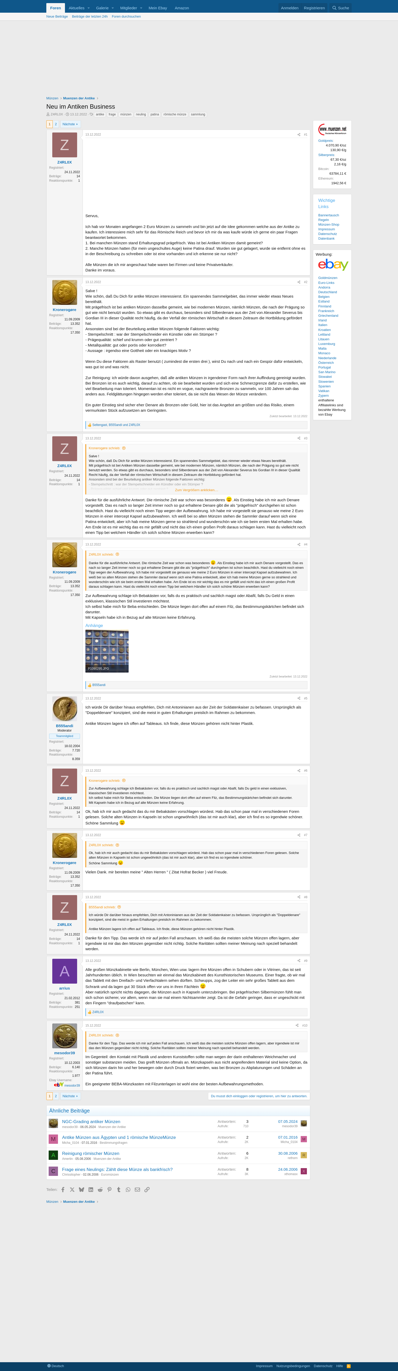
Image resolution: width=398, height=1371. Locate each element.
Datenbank (326, 238)
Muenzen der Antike (112, 1127)
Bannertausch (328, 215)
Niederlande (327, 358)
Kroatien (324, 330)
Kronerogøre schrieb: (104, 448)
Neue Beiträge (57, 16)
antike (100, 114)
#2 (305, 282)
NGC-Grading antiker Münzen (91, 1121)
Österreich (326, 363)
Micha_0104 (70, 1143)
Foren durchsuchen (126, 16)
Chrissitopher (71, 1174)
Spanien (324, 386)
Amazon (182, 8)
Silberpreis (326, 155)
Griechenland (328, 316)
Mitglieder (128, 8)
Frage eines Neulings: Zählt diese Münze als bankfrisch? (117, 1169)
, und (116, 425)
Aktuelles (77, 8)
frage (112, 114)
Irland (322, 320)
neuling (141, 114)
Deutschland (327, 292)
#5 (305, 698)
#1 (305, 134)
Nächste (69, 124)
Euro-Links (326, 283)
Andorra (324, 287)
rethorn (293, 1158)
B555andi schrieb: (102, 907)
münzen (125, 114)
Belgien (323, 297)
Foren (55, 8)
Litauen (323, 339)
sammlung (198, 114)
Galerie (102, 8)
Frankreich (326, 311)
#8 (305, 897)
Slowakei (325, 377)
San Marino (326, 372)
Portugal (324, 367)
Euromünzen (110, 1174)
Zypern (323, 395)
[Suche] (340, 8)
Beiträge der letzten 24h (90, 16)
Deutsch (55, 1366)
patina (155, 114)
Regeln (323, 220)
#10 (304, 1025)
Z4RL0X (57, 114)
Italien (322, 325)
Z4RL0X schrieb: (101, 554)
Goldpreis (325, 141)
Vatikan (323, 391)
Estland (323, 301)
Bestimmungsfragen (113, 1143)
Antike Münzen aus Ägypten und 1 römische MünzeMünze (119, 1137)
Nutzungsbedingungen (293, 1366)
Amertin (67, 1159)
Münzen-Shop (328, 224)
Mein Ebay (158, 8)
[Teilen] (299, 135)
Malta (322, 348)
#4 (305, 544)
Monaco (324, 353)
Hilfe (339, 1366)
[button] (88, 8)
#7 (305, 835)
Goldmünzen (327, 278)
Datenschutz (327, 234)
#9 (305, 961)
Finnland (324, 306)
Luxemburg (326, 344)
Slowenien (326, 382)
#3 (305, 438)
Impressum (326, 229)
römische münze (175, 114)
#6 (305, 770)
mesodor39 (72, 1085)
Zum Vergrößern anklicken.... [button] (196, 490)
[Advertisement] (199, 59)
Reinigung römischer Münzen (90, 1153)
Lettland (324, 334)
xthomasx (291, 1174)
